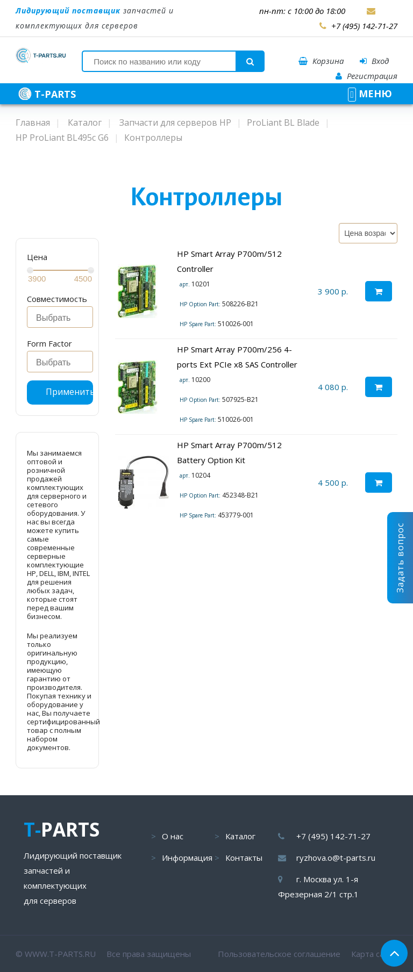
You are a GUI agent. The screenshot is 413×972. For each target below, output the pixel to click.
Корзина (321, 60)
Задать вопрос (400, 558)
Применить (69, 392)
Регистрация (366, 75)
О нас (172, 836)
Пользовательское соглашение (279, 953)
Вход (374, 60)
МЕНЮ (370, 93)
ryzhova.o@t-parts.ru (335, 857)
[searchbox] (63, 318)
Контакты (243, 857)
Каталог (240, 836)
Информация (187, 857)
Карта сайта (374, 953)
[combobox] (60, 317)
